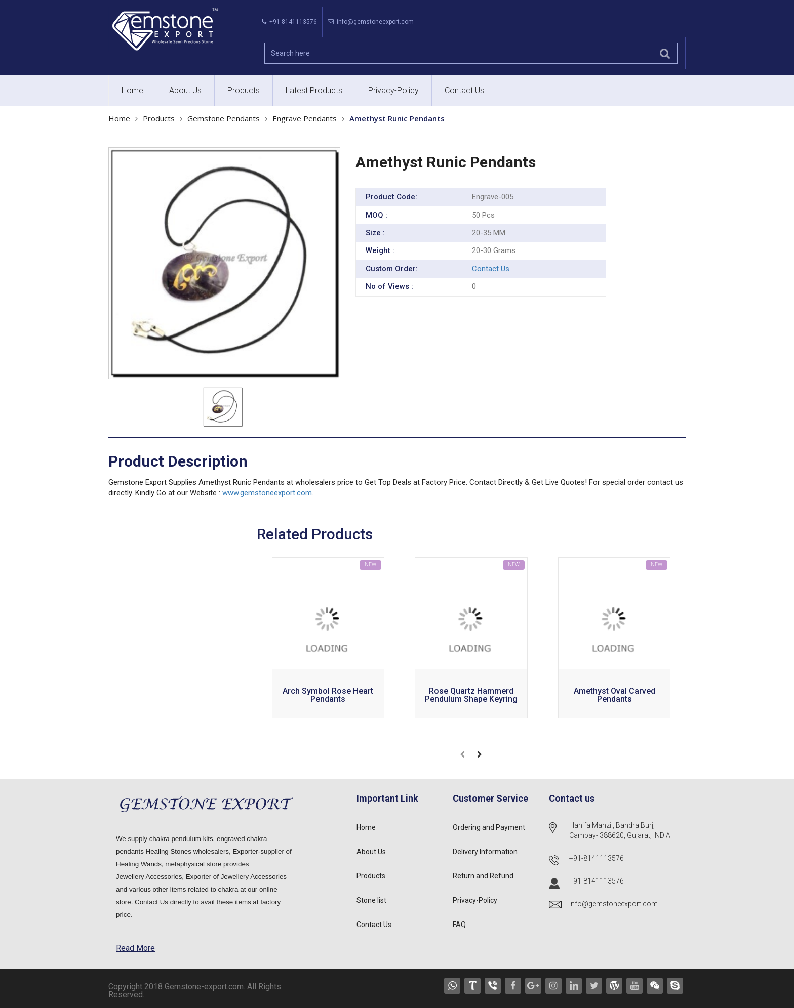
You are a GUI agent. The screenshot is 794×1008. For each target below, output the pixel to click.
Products (243, 90)
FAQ (459, 924)
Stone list (371, 900)
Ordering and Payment (489, 827)
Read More (135, 948)
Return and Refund (483, 876)
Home (132, 90)
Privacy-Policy (393, 90)
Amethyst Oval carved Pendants (614, 695)
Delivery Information (485, 852)
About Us (185, 90)
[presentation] (462, 754)
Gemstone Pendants (223, 118)
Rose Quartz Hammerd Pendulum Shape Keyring (471, 695)
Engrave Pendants (304, 118)
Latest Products (314, 90)
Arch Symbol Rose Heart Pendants (328, 695)
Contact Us (464, 90)
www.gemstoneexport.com (267, 492)
